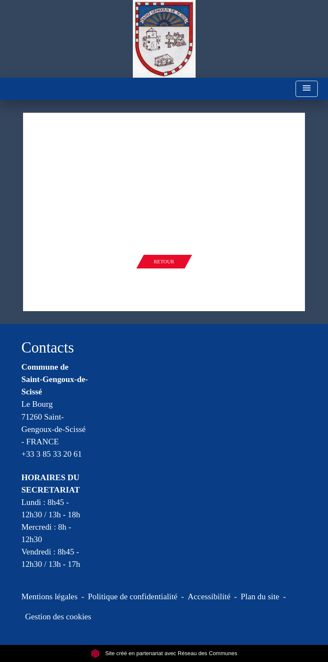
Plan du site (260, 596)
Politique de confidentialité (133, 596)
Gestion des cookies (58, 616)
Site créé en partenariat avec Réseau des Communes (164, 653)
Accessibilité (209, 596)
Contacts (47, 347)
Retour (164, 262)
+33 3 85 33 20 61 (51, 453)
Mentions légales (49, 596)
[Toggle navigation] (307, 89)
